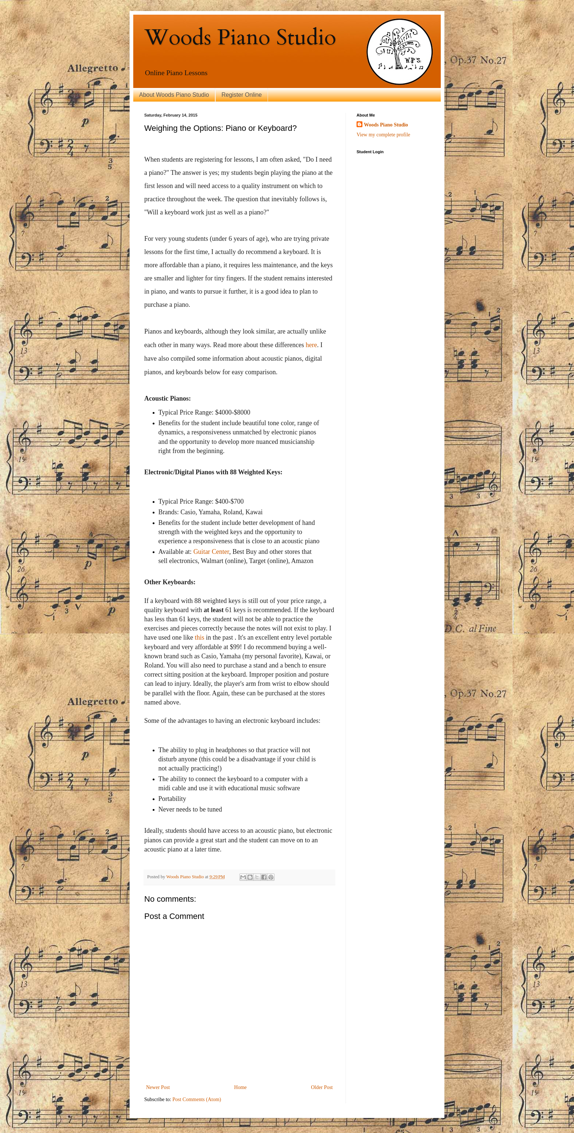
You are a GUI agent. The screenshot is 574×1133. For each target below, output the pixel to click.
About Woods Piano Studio (174, 95)
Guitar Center (211, 551)
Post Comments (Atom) (196, 1099)
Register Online (241, 95)
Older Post (322, 1087)
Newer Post (158, 1087)
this (199, 637)
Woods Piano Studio (240, 37)
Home (240, 1087)
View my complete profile (383, 134)
